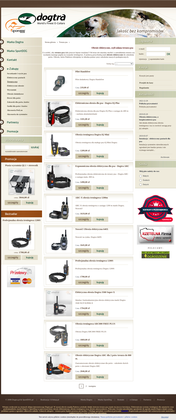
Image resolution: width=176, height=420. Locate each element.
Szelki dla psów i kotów (17, 106)
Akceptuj (165, 417)
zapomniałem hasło (157, 59)
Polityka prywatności (148, 103)
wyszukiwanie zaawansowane (16, 151)
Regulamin (144, 88)
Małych (146, 176)
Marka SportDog (105, 399)
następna (92, 386)
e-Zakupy (134, 399)
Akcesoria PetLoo (15, 110)
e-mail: (142, 49)
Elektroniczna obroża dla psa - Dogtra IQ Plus (97, 103)
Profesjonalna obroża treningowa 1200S (22, 220)
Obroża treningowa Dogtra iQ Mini (92, 134)
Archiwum (165, 157)
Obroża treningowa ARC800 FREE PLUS (95, 323)
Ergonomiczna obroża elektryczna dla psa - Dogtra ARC (102, 166)
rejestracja (143, 59)
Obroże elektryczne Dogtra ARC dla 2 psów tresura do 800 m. (103, 357)
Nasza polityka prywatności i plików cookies (118, 417)
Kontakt (121, 399)
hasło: (141, 54)
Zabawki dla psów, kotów (18, 102)
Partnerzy (147, 399)
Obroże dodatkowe (15, 94)
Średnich (146, 180)
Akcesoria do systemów (17, 114)
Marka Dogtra (86, 399)
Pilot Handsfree (82, 71)
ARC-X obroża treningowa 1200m (91, 197)
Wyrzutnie (11, 90)
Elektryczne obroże (15, 86)
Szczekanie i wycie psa (17, 73)
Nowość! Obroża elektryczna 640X (91, 229)
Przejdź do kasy (146, 83)
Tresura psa (12, 81)
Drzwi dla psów (14, 98)
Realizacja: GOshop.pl (50, 399)
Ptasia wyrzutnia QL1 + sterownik (21, 165)
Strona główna (50, 42)
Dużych (146, 184)
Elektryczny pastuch (16, 77)
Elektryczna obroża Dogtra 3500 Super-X (95, 292)
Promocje (161, 399)
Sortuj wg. (110, 64)
